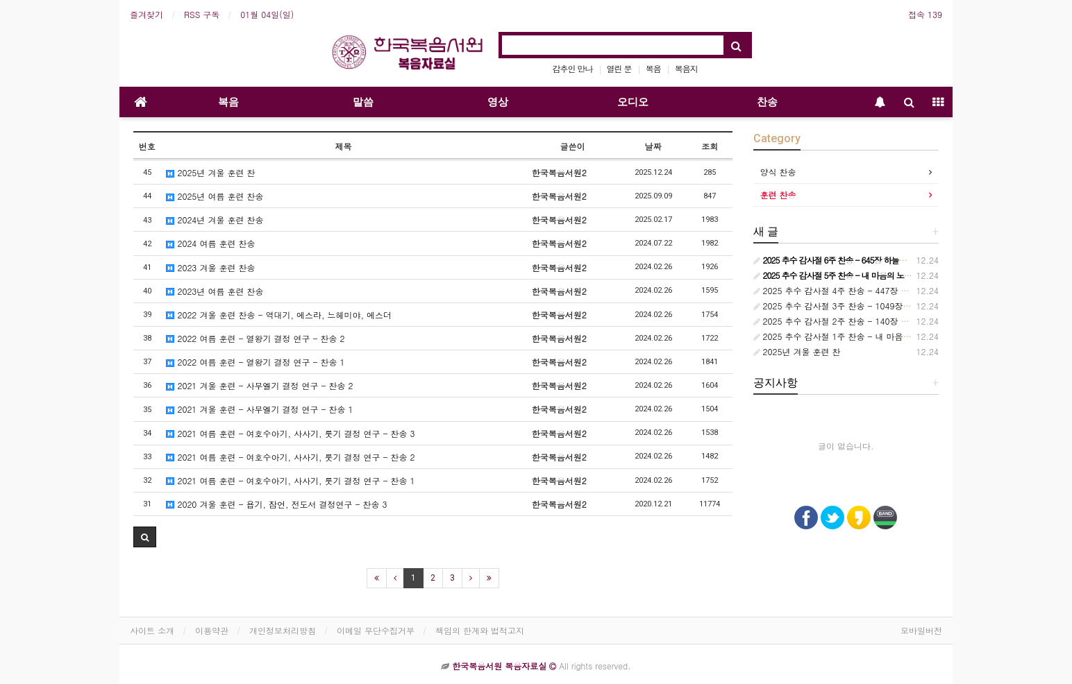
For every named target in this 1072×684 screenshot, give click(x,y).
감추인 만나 (573, 68)
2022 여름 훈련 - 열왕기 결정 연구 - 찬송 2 (255, 338)
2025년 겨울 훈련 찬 (210, 172)
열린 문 (619, 68)
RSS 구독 (201, 14)
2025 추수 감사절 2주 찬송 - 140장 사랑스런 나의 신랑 (863, 321)
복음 (653, 68)
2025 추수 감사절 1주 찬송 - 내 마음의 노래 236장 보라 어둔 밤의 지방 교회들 (907, 336)
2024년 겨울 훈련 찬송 (214, 219)
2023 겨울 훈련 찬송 (210, 267)
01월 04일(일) (267, 14)
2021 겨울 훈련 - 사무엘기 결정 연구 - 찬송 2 (259, 385)
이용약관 (211, 630)
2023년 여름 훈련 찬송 (214, 291)
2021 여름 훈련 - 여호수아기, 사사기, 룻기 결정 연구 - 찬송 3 (290, 433)
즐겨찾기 (146, 14)
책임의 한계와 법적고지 (479, 630)
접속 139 (925, 14)
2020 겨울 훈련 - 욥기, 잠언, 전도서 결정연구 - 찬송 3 (276, 504)
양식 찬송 (778, 172)
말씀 (363, 102)
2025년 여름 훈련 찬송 (214, 196)
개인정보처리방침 (282, 630)
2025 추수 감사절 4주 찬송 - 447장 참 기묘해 (845, 290)
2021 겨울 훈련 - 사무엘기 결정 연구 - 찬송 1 (259, 409)
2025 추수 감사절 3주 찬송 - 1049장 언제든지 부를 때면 (865, 305)
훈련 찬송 (778, 194)
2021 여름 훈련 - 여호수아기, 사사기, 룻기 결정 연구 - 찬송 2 (290, 457)
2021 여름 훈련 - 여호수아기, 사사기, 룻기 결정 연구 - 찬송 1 (290, 480)
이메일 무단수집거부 (375, 630)
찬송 (767, 102)
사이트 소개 (152, 630)
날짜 (653, 146)
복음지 (686, 68)
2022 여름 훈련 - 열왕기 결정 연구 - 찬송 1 (255, 362)
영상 (497, 102)
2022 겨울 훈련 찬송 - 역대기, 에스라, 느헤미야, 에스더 (279, 314)
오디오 (632, 102)
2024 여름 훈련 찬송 (210, 243)
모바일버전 (921, 630)
